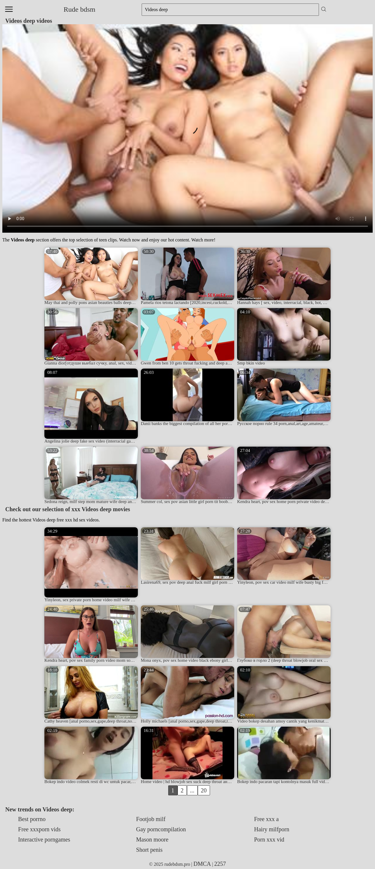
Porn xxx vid (269, 839)
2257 (220, 864)
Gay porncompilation (161, 829)
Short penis (149, 849)
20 (204, 790)
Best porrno (32, 819)
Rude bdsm (80, 9)
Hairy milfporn (271, 829)
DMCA (202, 864)
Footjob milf (151, 819)
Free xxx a (266, 819)
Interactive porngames (44, 839)
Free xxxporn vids (39, 829)
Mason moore (152, 839)
